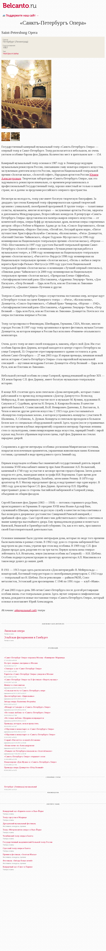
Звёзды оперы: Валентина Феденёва (20, 701)
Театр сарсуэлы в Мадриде (15, 817)
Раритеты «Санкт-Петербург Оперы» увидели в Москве (28, 674)
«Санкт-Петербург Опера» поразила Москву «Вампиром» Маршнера (34, 657)
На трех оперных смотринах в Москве (21, 663)
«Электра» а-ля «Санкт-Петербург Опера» (23, 668)
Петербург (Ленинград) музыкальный (20, 787)
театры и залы (10, 53)
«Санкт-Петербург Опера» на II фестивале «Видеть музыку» (31, 679)
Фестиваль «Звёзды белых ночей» (18, 861)
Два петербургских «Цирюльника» (19, 696)
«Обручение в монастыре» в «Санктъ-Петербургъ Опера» (29, 734)
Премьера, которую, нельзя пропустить (21, 723)
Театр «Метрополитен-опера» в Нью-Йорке (22, 830)
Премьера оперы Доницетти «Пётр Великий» (24, 767)
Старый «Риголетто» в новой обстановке (22, 740)
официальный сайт (25, 610)
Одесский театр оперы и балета (17, 848)
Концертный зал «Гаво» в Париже (18, 867)
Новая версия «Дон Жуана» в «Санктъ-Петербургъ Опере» (30, 762)
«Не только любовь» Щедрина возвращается (24, 718)
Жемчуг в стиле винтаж (14, 685)
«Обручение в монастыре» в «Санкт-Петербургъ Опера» (29, 729)
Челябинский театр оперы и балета (18, 836)
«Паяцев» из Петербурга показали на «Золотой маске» (28, 751)
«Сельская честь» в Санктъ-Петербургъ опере (24, 690)
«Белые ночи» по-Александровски (19, 745)
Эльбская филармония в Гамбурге (26, 637)
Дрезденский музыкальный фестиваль (19, 823)
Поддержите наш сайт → (22, 15)
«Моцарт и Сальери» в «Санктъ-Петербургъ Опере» (27, 707)
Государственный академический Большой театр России (27, 842)
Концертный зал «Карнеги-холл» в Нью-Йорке (23, 811)
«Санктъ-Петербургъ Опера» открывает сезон (24, 756)
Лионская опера (14, 630)
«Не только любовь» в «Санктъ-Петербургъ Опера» (27, 712)
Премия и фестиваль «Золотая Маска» (20, 854)
